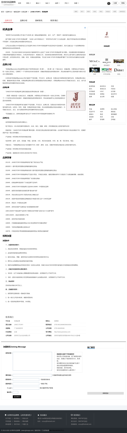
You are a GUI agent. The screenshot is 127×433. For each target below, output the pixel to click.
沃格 (112, 117)
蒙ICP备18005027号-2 (56, 430)
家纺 (88, 11)
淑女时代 (114, 94)
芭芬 (101, 117)
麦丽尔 (91, 114)
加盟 (75, 3)
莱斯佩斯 (114, 114)
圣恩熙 (102, 109)
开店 (66, 3)
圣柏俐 (91, 117)
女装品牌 (24, 12)
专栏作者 (17, 424)
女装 (15, 332)
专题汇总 (25, 424)
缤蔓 (112, 96)
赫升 (90, 119)
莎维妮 (113, 119)
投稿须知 (17, 421)
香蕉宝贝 (103, 89)
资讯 (27, 3)
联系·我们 (54, 20)
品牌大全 (9, 12)
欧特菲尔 (103, 86)
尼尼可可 (92, 111)
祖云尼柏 (114, 109)
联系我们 (17, 418)
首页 (19, 3)
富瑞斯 (102, 119)
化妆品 (108, 11)
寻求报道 (8, 421)
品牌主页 (8, 20)
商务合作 (25, 418)
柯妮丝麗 (92, 94)
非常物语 (92, 91)
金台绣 (102, 96)
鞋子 (82, 11)
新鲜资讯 (38, 20)
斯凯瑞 (113, 111)
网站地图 (25, 421)
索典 (90, 96)
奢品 (37, 3)
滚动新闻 (8, 424)
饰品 (101, 11)
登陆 (123, 3)
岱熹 (112, 86)
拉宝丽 (113, 91)
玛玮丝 (113, 89)
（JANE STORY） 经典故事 (38, 12)
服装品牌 (17, 12)
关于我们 (8, 418)
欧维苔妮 (92, 86)
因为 (90, 89)
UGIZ (101, 91)
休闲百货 (122, 11)
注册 (115, 3)
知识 (46, 3)
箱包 (94, 11)
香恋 (101, 114)
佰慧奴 (102, 94)
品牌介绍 (23, 20)
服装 (76, 11)
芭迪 (90, 109)
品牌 (56, 3)
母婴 (114, 11)
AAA (101, 111)
